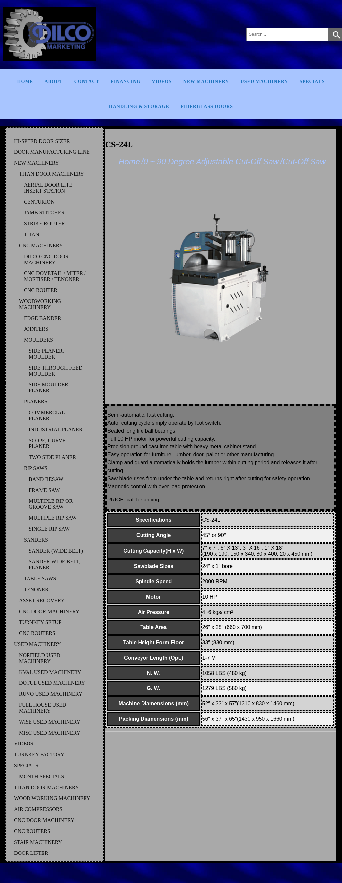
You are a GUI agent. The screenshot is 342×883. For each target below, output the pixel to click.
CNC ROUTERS (37, 633)
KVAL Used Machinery (50, 672)
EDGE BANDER (42, 318)
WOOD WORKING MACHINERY (52, 798)
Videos (162, 81)
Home (25, 81)
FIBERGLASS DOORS (207, 106)
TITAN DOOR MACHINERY (51, 174)
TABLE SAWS (40, 578)
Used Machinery (264, 81)
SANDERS (36, 540)
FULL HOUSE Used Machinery (42, 708)
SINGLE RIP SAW (49, 529)
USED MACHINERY (37, 644)
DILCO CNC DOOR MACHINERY (46, 259)
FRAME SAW (44, 490)
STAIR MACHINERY (38, 842)
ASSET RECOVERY (42, 600)
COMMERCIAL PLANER (47, 415)
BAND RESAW (46, 479)
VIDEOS (23, 743)
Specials (312, 81)
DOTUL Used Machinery (52, 683)
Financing (126, 81)
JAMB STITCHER (44, 212)
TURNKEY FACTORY (39, 754)
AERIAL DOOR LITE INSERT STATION (48, 188)
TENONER (36, 589)
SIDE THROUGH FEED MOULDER (55, 371)
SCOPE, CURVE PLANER (47, 443)
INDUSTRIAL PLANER (56, 429)
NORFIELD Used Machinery (39, 658)
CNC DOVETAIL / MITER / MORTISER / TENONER (55, 276)
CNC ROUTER (40, 290)
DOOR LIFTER (31, 853)
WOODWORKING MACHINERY (40, 304)
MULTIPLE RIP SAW (53, 518)
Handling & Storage (139, 106)
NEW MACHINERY (36, 163)
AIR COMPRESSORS (38, 809)
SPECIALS (26, 765)
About (53, 81)
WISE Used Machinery (49, 722)
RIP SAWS (35, 468)
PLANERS (35, 401)
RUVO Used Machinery (50, 694)
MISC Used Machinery (49, 733)
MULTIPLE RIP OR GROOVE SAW (51, 504)
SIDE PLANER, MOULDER (46, 354)
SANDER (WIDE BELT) (56, 551)
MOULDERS (38, 340)
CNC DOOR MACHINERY (49, 611)
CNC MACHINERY (41, 245)
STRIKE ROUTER (44, 223)
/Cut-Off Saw (303, 161)
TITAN (31, 234)
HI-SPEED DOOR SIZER (42, 141)
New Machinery (206, 81)
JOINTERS (36, 329)
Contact (86, 81)
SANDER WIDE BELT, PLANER (54, 564)
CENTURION (39, 202)
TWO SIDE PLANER (52, 457)
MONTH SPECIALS (41, 776)
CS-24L (119, 144)
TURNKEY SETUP (40, 622)
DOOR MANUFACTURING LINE (52, 152)
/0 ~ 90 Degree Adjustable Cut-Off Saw (210, 161)
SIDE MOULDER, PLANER (49, 387)
